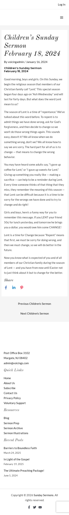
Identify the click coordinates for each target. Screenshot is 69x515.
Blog (6, 418)
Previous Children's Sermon (34, 303)
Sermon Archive (13, 428)
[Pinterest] (22, 287)
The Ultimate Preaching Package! (24, 470)
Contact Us (10, 393)
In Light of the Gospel (16, 459)
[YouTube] (40, 507)
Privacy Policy (12, 398)
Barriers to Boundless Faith (20, 448)
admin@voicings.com (16, 363)
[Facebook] (6, 287)
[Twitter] (34, 507)
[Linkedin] (14, 287)
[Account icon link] (61, 4)
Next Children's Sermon (34, 313)
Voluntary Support (15, 403)
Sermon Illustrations (16, 433)
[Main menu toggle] (61, 17)
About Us (9, 383)
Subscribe (9, 388)
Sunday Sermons (44, 495)
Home (7, 378)
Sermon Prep (11, 423)
